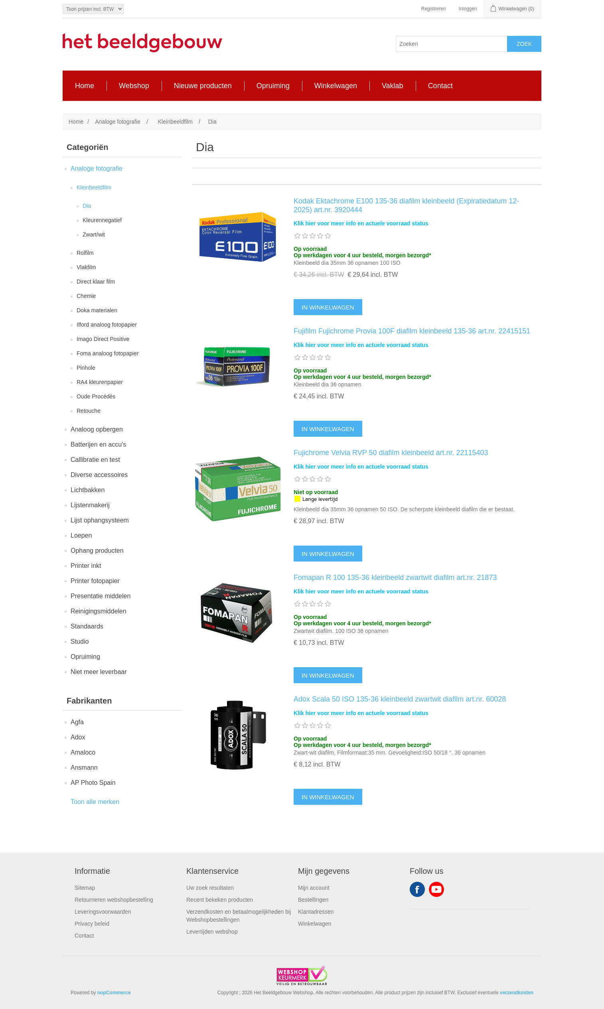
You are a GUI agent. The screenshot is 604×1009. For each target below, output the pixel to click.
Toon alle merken (95, 801)
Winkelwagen (314, 923)
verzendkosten (516, 992)
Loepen (81, 535)
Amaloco (83, 752)
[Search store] (451, 44)
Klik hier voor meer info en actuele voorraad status (361, 223)
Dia (87, 206)
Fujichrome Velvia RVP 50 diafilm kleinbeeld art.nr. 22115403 (391, 453)
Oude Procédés (96, 396)
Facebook (417, 889)
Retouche (89, 411)
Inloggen (468, 9)
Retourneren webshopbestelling (114, 900)
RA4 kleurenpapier (100, 382)
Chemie (86, 296)
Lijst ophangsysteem (100, 520)
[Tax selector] (93, 9)
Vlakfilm (86, 267)
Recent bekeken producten (219, 900)
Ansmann (84, 767)
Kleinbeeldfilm (94, 187)
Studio (80, 641)
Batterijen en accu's (98, 444)
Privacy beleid (92, 923)
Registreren (433, 9)
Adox (78, 737)
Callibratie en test (95, 459)
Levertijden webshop (211, 931)
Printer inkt (86, 565)
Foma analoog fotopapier (108, 353)
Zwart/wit (94, 234)
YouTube (436, 889)
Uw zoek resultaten (210, 888)
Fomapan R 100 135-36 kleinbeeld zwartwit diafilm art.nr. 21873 (395, 577)
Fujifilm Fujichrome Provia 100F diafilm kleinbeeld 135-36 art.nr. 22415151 (412, 331)
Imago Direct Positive (103, 339)
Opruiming (85, 656)
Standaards (87, 626)
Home (76, 121)
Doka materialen (97, 310)
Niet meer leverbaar (99, 671)
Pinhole (86, 368)
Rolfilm (85, 253)
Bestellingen (313, 900)
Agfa (77, 722)
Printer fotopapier (95, 580)
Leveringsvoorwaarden (103, 911)
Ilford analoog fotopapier (107, 324)
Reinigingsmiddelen (98, 611)
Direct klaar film (96, 281)
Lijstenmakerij (90, 505)
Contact (84, 935)
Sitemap (85, 888)
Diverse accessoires (99, 474)
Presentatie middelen (100, 596)
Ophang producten (97, 550)
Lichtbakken (88, 490)
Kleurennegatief (102, 220)
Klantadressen (316, 911)
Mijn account (314, 888)
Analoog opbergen (97, 429)
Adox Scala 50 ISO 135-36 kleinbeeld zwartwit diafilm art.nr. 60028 (400, 699)
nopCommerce (114, 992)
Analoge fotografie (96, 168)
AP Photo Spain (93, 782)
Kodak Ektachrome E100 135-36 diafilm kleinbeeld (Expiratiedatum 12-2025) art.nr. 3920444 (406, 205)
